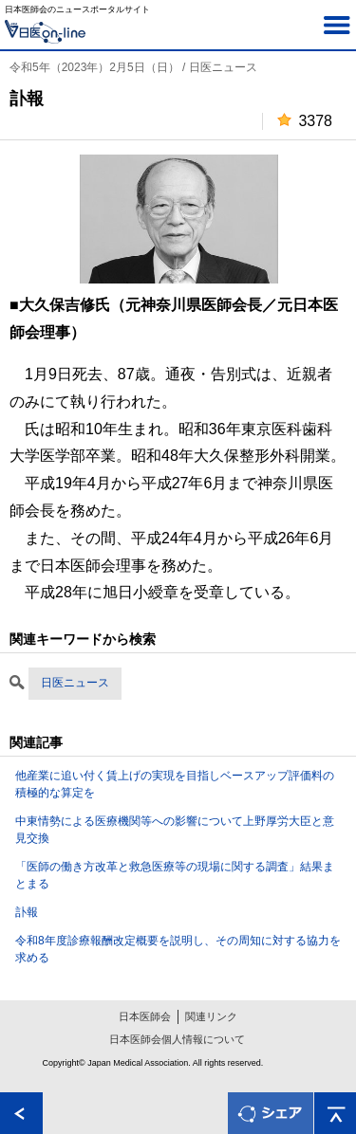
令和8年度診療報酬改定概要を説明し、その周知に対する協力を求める (178, 949)
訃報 (26, 912)
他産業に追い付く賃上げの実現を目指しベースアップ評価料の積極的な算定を (174, 784)
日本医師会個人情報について (177, 1039)
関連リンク (211, 1016)
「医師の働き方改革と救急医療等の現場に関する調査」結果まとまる (174, 875)
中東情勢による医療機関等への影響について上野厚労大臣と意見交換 (174, 829)
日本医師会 (145, 1016)
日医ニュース (75, 682)
